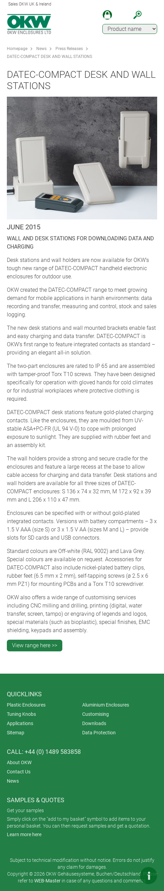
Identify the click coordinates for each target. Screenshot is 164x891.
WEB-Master (47, 880)
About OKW (19, 762)
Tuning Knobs (21, 714)
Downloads (94, 723)
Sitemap (15, 732)
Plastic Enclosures (26, 705)
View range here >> (34, 645)
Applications (20, 723)
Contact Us (18, 771)
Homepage (17, 48)
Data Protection (99, 732)
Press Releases (69, 48)
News (41, 48)
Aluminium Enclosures (105, 705)
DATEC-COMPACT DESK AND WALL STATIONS (49, 56)
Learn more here (24, 834)
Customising (95, 714)
